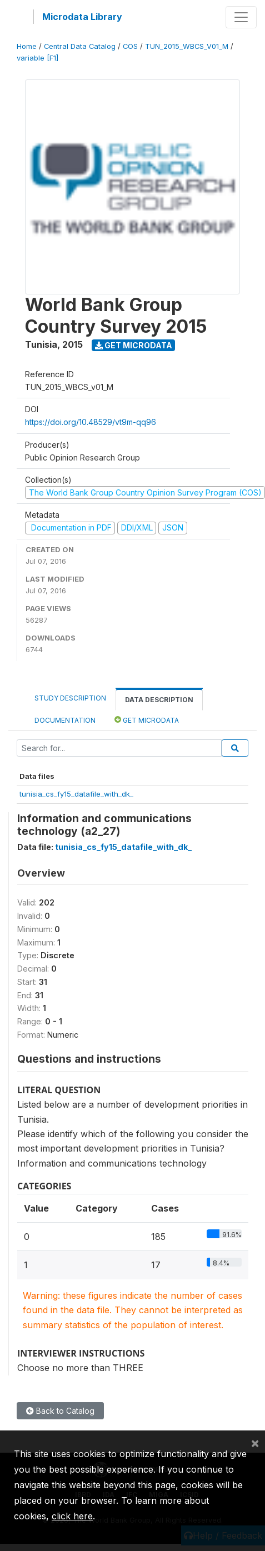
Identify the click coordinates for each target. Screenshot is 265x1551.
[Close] (255, 1442)
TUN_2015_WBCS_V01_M (186, 46)
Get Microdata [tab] (146, 719)
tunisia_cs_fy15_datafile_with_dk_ (76, 793)
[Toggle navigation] (241, 17)
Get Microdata (133, 345)
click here (72, 1516)
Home (27, 46)
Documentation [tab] (65, 720)
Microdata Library (82, 16)
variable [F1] (37, 58)
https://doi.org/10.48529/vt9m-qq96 (90, 422)
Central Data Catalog (80, 46)
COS (130, 46)
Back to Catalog (60, 1410)
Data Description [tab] (159, 700)
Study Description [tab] (70, 698)
